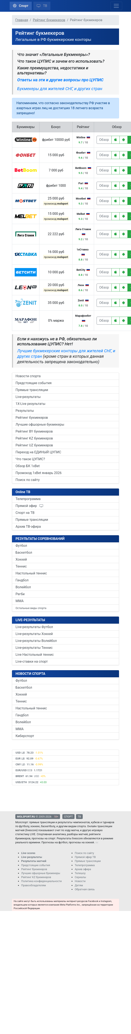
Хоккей (21, 559)
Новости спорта (28, 376)
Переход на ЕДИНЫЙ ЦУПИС (38, 452)
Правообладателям (33, 885)
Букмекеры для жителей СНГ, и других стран (59, 88)
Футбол (21, 546)
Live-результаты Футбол (34, 627)
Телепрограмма (28, 499)
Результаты (25, 411)
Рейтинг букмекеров (32, 418)
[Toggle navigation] (116, 6)
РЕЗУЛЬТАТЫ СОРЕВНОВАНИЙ (40, 539)
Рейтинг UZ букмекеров (34, 445)
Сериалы (80, 877)
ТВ (42, 6)
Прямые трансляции (32, 390)
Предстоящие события (34, 383)
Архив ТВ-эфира (28, 527)
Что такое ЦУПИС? (30, 459)
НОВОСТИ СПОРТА (30, 674)
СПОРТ (68, 816)
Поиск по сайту (28, 480)
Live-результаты (28, 397)
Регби (20, 594)
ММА (20, 601)
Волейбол (23, 587)
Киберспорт (25, 736)
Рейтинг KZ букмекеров (34, 438)
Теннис (21, 566)
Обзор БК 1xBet (28, 466)
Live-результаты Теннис (34, 648)
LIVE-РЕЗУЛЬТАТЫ (30, 620)
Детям (79, 885)
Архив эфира (83, 869)
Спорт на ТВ (25, 513)
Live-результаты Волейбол (36, 641)
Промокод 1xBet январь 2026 (39, 473)
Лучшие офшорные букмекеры (40, 424)
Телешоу (80, 873)
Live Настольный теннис (35, 655)
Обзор (104, 140)
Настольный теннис (31, 573)
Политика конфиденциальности (41, 881)
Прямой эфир (29, 506)
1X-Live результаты (30, 404)
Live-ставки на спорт (32, 661)
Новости (80, 881)
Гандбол (22, 580)
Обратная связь (85, 889)
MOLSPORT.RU (26, 816)
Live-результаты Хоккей (34, 634)
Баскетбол (24, 553)
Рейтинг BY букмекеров (34, 431)
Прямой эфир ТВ (85, 857)
